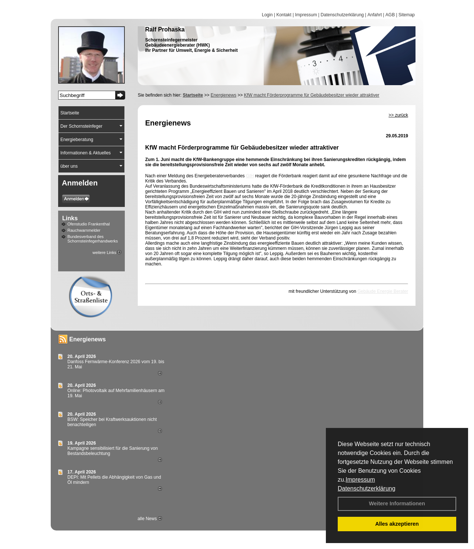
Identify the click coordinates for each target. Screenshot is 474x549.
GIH (250, 175)
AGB (390, 14)
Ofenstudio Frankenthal (88, 224)
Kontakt (283, 14)
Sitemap (406, 14)
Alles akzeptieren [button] (397, 524)
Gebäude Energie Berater (382, 291)
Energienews (87, 339)
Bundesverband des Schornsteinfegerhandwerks (92, 238)
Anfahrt (374, 14)
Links (70, 218)
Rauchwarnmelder (83, 230)
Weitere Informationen (397, 503)
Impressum (360, 479)
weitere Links (107, 252)
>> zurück (398, 115)
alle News (149, 518)
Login (267, 14)
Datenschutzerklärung (366, 488)
